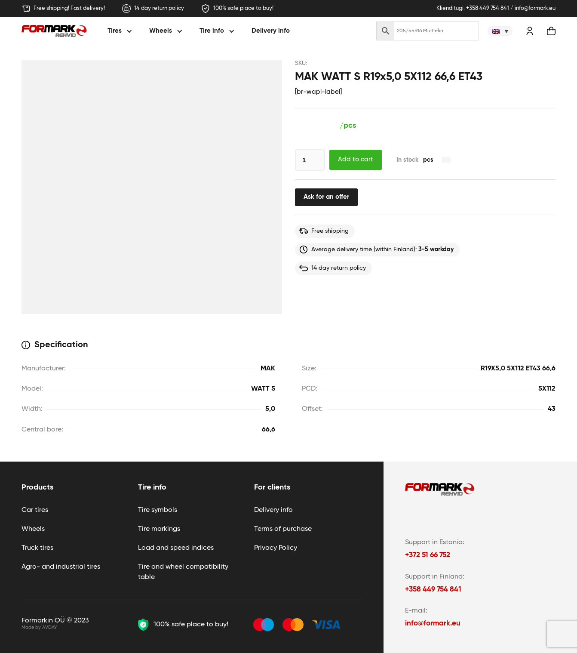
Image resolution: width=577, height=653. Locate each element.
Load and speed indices (176, 548)
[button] (121, 31)
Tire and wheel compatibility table (183, 572)
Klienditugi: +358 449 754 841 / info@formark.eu (496, 8)
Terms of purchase (283, 529)
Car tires (34, 510)
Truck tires (37, 548)
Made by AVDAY (39, 627)
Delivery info (271, 31)
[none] (500, 31)
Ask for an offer (326, 197)
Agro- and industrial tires (60, 567)
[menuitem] (500, 31)
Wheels (33, 529)
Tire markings (159, 529)
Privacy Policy (275, 548)
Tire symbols (157, 510)
